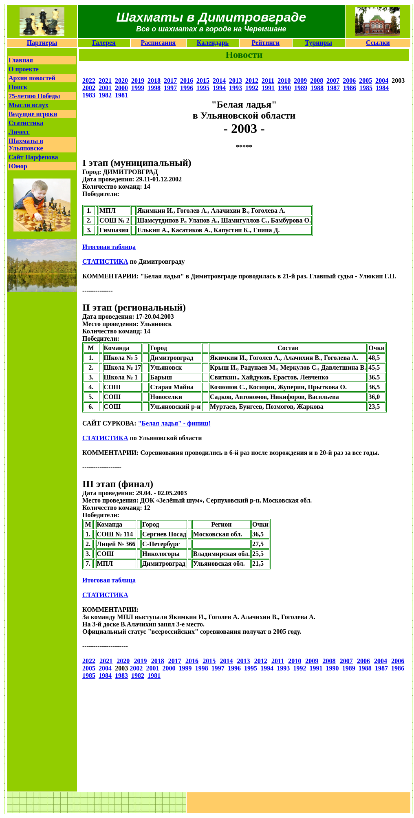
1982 (105, 95)
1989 (300, 87)
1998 (154, 87)
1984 (382, 87)
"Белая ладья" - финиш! (174, 423)
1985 (365, 87)
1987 (333, 87)
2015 (202, 80)
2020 (121, 80)
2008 (316, 80)
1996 (186, 87)
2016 (186, 80)
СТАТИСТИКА (105, 261)
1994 (219, 87)
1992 (251, 87)
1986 (349, 87)
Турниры (318, 42)
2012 (251, 80)
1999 (137, 87)
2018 (154, 80)
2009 (300, 80)
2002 (88, 87)
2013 (235, 80)
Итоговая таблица (109, 246)
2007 (332, 80)
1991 (268, 87)
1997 (170, 87)
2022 (88, 80)
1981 (121, 95)
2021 (105, 80)
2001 (105, 87)
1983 (88, 95)
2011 (268, 80)
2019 (137, 80)
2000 (121, 87)
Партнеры (42, 42)
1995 (202, 87)
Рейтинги (265, 42)
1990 (284, 87)
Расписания (158, 42)
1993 (235, 87)
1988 (317, 87)
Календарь (213, 42)
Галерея (104, 42)
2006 (349, 80)
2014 (219, 80)
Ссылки (378, 42)
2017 (170, 80)
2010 (284, 80)
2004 (381, 80)
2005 (365, 80)
